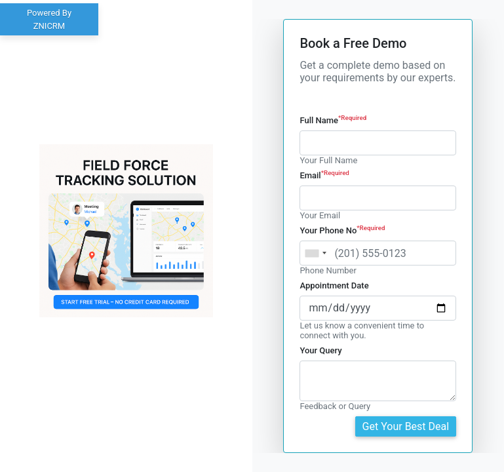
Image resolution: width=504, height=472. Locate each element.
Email (324, 175)
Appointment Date (334, 285)
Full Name (333, 120)
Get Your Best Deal (406, 426)
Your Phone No (342, 230)
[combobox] (315, 253)
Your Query (320, 350)
